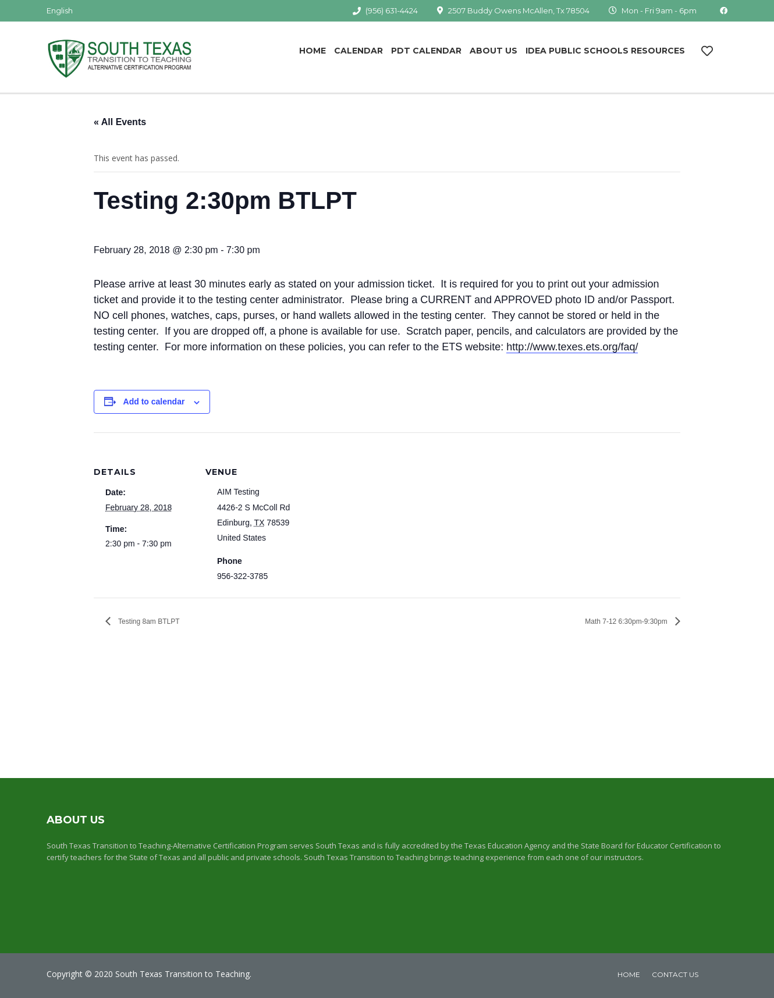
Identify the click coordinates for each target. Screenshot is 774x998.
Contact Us (675, 974)
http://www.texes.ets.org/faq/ (572, 347)
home (628, 974)
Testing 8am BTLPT (148, 621)
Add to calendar (154, 401)
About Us (493, 50)
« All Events (120, 122)
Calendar (358, 50)
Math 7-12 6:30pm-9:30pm (627, 621)
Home (312, 50)
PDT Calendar (426, 50)
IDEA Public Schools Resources (605, 50)
